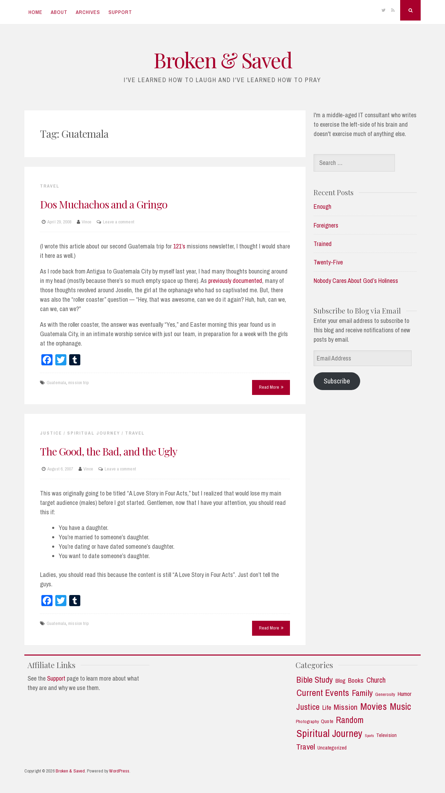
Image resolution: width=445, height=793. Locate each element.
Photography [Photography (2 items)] (307, 721)
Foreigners (326, 225)
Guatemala (56, 383)
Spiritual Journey (93, 433)
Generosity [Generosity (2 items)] (385, 694)
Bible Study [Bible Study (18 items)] (314, 679)
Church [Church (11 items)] (376, 680)
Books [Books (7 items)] (356, 680)
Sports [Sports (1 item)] (369, 735)
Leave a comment (118, 222)
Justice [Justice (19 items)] (307, 707)
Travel (49, 186)
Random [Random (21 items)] (350, 720)
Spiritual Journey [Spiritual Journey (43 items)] (330, 733)
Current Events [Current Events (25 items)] (323, 693)
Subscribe (337, 381)
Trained (323, 243)
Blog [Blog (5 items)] (340, 680)
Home (35, 12)
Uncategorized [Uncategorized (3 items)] (332, 748)
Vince (87, 222)
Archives (88, 12)
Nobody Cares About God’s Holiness (356, 280)
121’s (179, 246)
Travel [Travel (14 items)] (305, 747)
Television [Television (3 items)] (386, 735)
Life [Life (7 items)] (326, 707)
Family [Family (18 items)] (362, 693)
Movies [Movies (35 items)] (373, 706)
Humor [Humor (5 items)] (404, 694)
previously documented (235, 280)
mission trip (78, 383)
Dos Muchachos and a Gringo (103, 204)
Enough (322, 206)
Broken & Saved (222, 59)
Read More (271, 387)
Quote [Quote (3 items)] (327, 721)
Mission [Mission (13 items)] (345, 707)
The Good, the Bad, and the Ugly (108, 451)
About (59, 12)
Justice (51, 433)
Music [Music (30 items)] (400, 706)
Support (120, 12)
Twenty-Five (328, 262)
